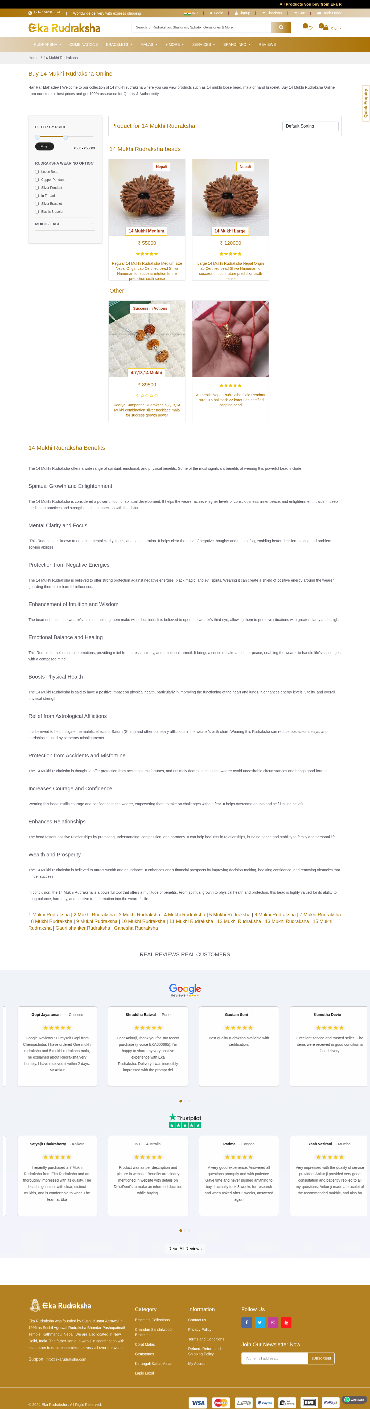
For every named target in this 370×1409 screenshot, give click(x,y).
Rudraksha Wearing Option (65, 164)
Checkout (272, 13)
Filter (44, 148)
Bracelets (117, 46)
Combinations (83, 46)
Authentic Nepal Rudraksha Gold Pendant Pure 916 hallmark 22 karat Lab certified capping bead (224, 397)
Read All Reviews (185, 1250)
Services (202, 46)
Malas (147, 46)
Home (33, 59)
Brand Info (235, 46)
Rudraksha (46, 46)
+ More (173, 46)
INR (191, 13)
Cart (299, 13)
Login (216, 13)
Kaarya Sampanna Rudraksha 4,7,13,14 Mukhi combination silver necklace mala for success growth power (145, 407)
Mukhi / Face (65, 225)
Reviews (267, 46)
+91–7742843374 (51, 13)
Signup (242, 13)
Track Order (329, 13)
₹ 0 (332, 28)
